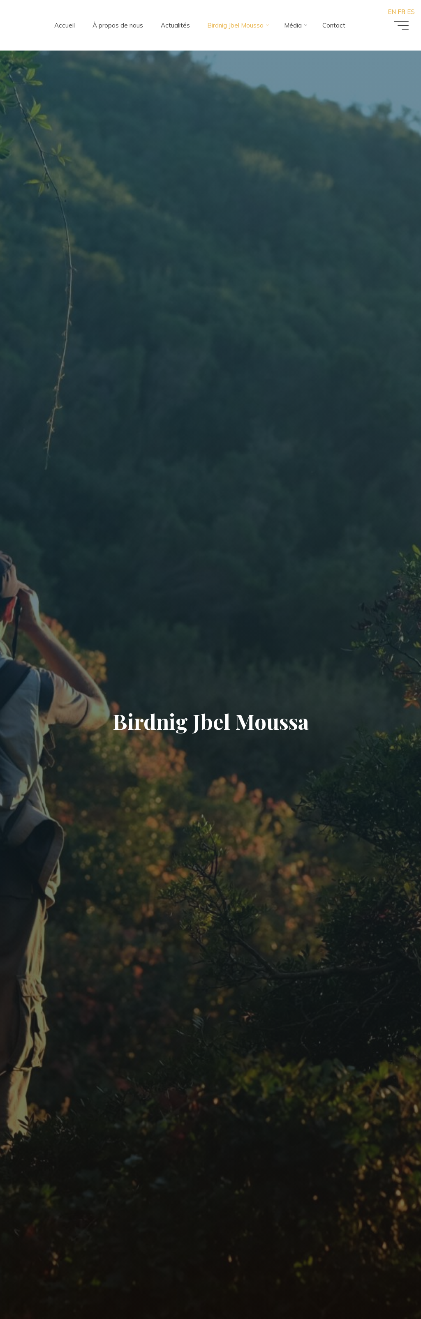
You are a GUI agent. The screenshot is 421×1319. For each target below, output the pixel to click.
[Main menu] (401, 25)
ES (411, 12)
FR (401, 12)
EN (392, 12)
